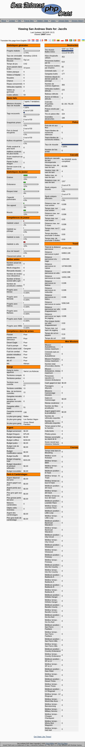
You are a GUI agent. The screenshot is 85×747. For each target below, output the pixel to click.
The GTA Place (62, 743)
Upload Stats (63, 21)
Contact (12, 21)
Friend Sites (29, 21)
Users (53, 21)
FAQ (19, 21)
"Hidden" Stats (42, 21)
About (3, 21)
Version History (77, 21)
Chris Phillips (49, 743)
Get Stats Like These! (42, 737)
